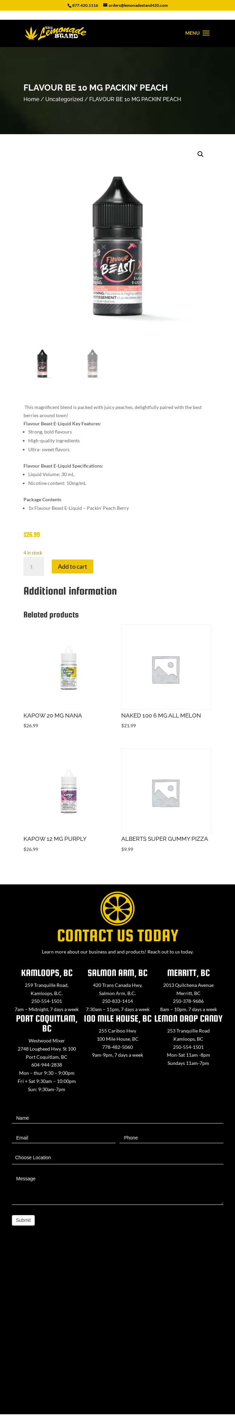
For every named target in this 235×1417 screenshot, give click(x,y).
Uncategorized (64, 99)
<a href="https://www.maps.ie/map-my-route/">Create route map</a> (117, 1329)
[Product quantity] (34, 566)
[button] (200, 154)
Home (31, 99)
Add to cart (72, 566)
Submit (23, 1220)
